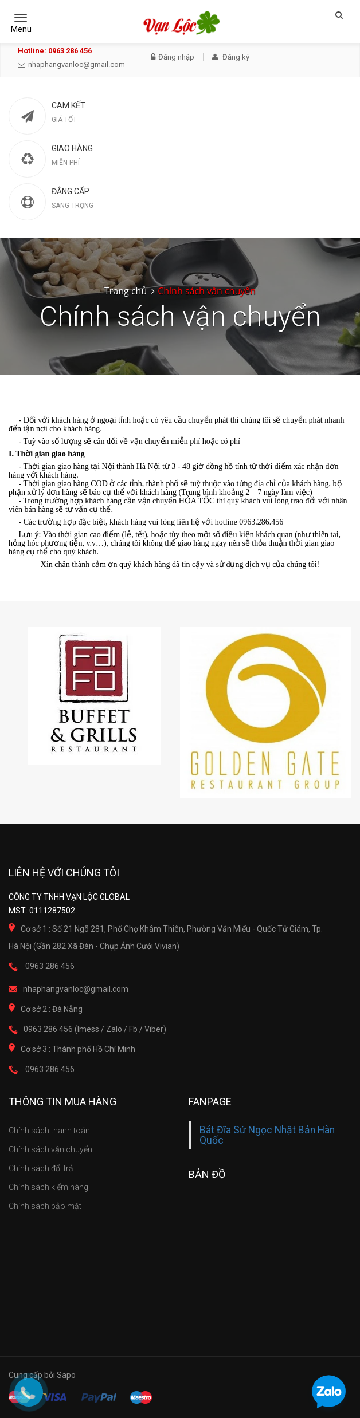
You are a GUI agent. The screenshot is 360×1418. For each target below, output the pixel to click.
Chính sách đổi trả (41, 1168)
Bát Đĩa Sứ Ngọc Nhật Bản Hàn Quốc (267, 1135)
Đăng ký (230, 57)
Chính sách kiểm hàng (48, 1187)
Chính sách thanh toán (49, 1130)
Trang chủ (125, 291)
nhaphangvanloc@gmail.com (71, 64)
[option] (94, 696)
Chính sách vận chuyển (207, 291)
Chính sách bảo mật (45, 1206)
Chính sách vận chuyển (50, 1149)
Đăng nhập (172, 57)
